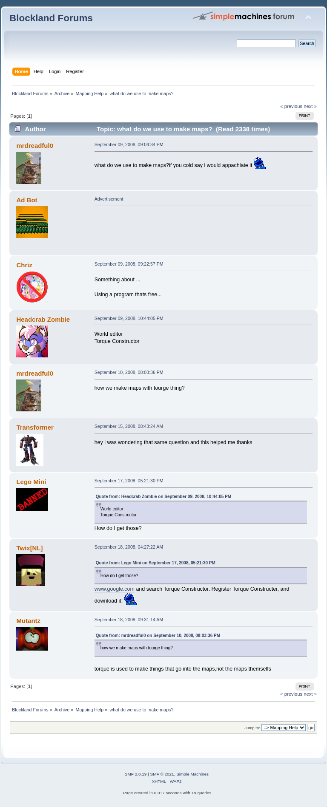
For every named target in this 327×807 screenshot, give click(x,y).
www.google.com (115, 589)
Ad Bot (26, 200)
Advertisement (109, 198)
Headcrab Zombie (43, 319)
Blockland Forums (51, 18)
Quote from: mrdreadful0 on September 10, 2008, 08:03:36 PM (158, 635)
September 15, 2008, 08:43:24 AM (129, 426)
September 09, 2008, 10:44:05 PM (129, 318)
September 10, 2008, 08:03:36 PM (129, 372)
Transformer (34, 427)
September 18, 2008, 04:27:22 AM (129, 546)
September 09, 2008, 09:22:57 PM (129, 263)
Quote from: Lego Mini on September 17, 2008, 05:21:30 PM (155, 563)
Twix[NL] (29, 548)
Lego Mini (31, 481)
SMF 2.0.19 (136, 774)
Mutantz (28, 620)
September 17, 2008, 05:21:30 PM (129, 480)
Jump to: (252, 727)
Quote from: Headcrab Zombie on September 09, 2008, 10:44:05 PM (163, 496)
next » (310, 106)
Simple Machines (192, 774)
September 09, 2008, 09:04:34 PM (129, 144)
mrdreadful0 (34, 145)
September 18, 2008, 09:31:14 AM (129, 619)
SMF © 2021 (162, 774)
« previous (291, 106)
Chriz (24, 265)
